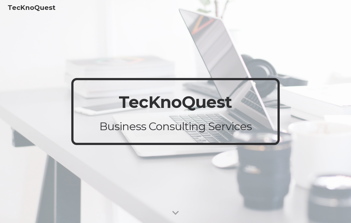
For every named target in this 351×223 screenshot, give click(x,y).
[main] (175, 111)
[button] (175, 213)
